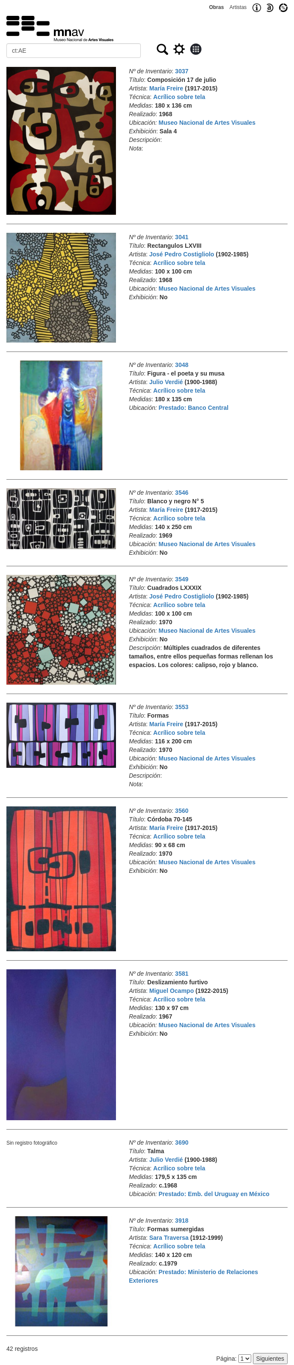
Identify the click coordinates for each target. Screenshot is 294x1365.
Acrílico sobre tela (179, 96)
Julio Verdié (166, 382)
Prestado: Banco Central (194, 407)
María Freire (166, 88)
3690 (181, 1142)
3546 (181, 492)
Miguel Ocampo (171, 990)
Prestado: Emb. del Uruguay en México (214, 1194)
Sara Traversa (169, 1237)
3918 (181, 1220)
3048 (181, 364)
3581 (181, 973)
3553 (181, 707)
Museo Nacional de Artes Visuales (207, 122)
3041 (181, 237)
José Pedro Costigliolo (181, 254)
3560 (181, 810)
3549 (181, 579)
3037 (181, 71)
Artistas (237, 7)
